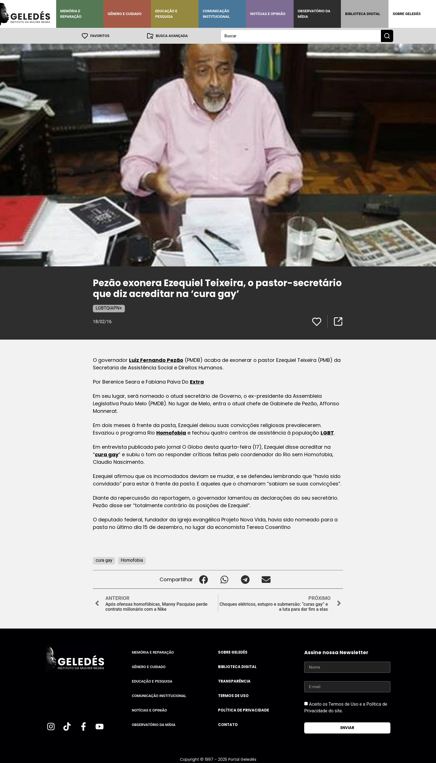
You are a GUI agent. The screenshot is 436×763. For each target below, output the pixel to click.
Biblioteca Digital (362, 14)
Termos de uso (233, 695)
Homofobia (171, 432)
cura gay (106, 454)
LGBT (327, 432)
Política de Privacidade (243, 710)
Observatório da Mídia (314, 14)
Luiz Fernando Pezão (156, 359)
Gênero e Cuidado (125, 14)
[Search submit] (387, 36)
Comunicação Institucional (216, 14)
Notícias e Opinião (268, 14)
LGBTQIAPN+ (109, 307)
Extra (197, 381)
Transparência (234, 681)
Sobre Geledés (406, 14)
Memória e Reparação (70, 14)
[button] (203, 579)
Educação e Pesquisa (166, 14)
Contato (228, 724)
